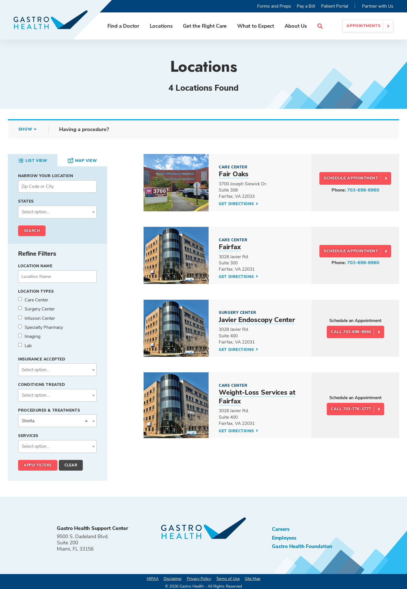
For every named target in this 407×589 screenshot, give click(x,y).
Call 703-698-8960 (351, 331)
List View (32, 160)
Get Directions (237, 204)
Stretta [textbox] (55, 421)
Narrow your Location (45, 176)
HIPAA (153, 578)
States (26, 201)
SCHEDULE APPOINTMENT (351, 178)
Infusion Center (40, 318)
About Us (296, 25)
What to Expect (255, 25)
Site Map (252, 578)
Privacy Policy (199, 578)
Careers (281, 529)
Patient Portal (334, 6)
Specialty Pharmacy (44, 327)
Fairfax (230, 246)
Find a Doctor (123, 25)
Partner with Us (377, 6)
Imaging (32, 336)
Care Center (36, 300)
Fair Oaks (233, 174)
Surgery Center (40, 309)
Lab (28, 346)
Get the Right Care (205, 25)
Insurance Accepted (41, 359)
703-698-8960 (363, 190)
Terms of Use (228, 578)
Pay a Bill (306, 6)
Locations (161, 25)
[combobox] (57, 212)
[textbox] (57, 212)
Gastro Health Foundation (302, 546)
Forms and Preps (274, 6)
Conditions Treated (41, 384)
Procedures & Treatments (49, 410)
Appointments (363, 26)
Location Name (35, 266)
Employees (284, 538)
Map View (82, 160)
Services (28, 435)
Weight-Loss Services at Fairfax (257, 396)
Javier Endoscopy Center (257, 319)
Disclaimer (173, 578)
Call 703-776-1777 (351, 409)
